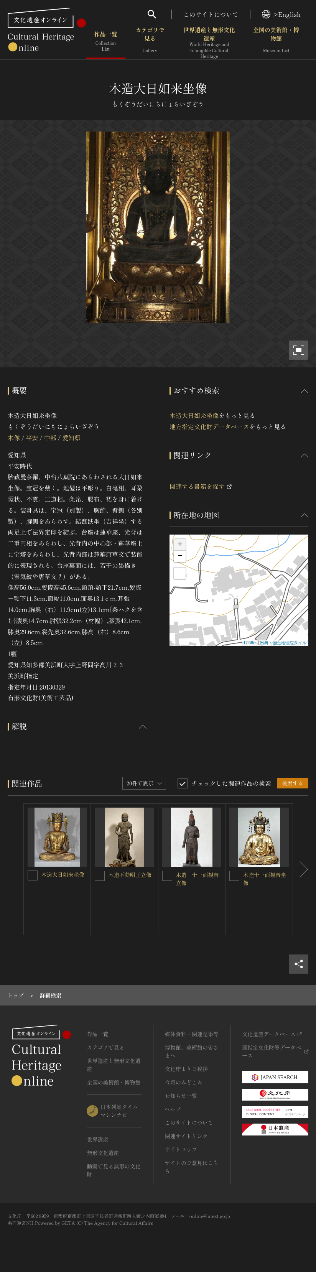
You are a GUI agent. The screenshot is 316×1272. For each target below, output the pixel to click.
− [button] (180, 556)
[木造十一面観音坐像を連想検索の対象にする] (234, 876)
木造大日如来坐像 (194, 415)
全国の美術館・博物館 (276, 42)
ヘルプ (173, 1109)
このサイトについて (211, 14)
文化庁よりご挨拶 (186, 1069)
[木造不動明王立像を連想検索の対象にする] (100, 876)
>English (281, 14)
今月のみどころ (183, 1082)
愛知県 (71, 437)
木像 (14, 437)
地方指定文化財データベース (209, 426)
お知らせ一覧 (181, 1095)
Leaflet (250, 642)
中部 (50, 437)
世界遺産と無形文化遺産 (209, 42)
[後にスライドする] (300, 869)
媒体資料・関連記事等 (192, 1034)
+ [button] (180, 545)
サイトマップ (181, 1149)
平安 (32, 437)
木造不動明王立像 (130, 875)
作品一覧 (106, 42)
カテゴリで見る (149, 42)
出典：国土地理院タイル (283, 642)
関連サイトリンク (186, 1136)
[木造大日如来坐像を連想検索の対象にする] (33, 875)
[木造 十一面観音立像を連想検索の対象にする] (167, 876)
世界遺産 (97, 1139)
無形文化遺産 (103, 1153)
